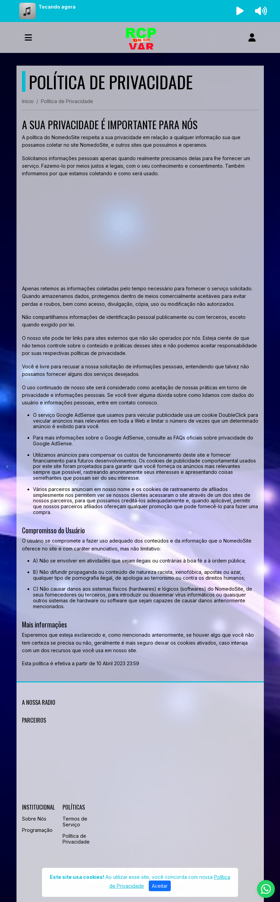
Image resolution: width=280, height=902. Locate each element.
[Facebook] (127, 872)
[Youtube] (100, 872)
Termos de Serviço (75, 821)
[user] (252, 37)
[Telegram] (155, 872)
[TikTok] (141, 872)
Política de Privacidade (76, 839)
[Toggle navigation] (28, 37)
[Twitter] (169, 872)
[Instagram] (114, 872)
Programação (37, 830)
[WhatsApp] (86, 872)
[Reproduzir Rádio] (240, 11)
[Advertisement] (140, 231)
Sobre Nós (34, 819)
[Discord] (183, 872)
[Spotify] (196, 872)
